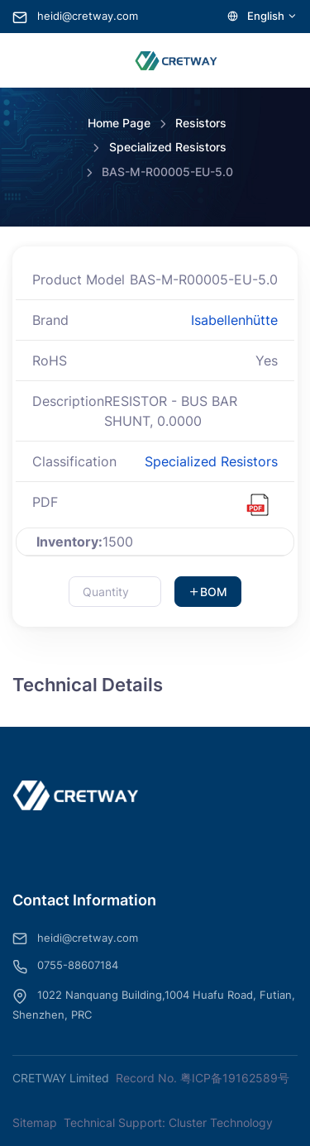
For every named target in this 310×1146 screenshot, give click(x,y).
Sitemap (34, 1122)
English (262, 16)
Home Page (119, 123)
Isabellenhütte (234, 320)
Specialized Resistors (168, 147)
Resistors (201, 123)
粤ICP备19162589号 (234, 1078)
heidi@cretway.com (75, 16)
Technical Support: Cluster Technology (168, 1122)
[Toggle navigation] (33, 60)
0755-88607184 (65, 966)
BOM (207, 592)
